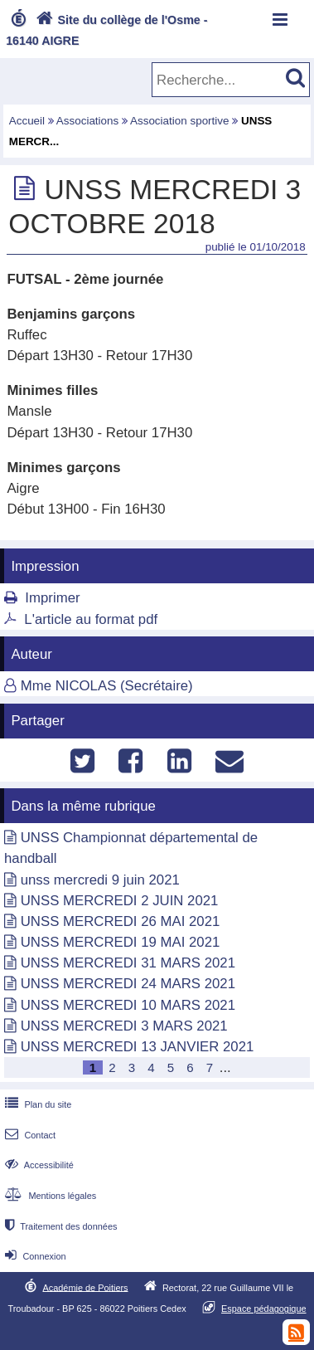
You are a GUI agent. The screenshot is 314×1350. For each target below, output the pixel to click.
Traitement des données (59, 1226)
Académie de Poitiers (85, 1287)
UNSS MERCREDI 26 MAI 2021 (120, 921)
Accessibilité (38, 1165)
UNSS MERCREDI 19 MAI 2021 (120, 942)
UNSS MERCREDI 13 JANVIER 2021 (137, 1047)
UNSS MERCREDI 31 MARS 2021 (128, 963)
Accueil (27, 121)
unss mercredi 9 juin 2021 (100, 880)
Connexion (33, 1256)
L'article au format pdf (90, 619)
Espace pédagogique (264, 1308)
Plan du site (36, 1104)
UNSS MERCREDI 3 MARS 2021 (124, 1026)
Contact (29, 1135)
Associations (87, 121)
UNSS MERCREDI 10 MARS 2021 (128, 1005)
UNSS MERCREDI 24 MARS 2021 (128, 984)
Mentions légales (49, 1196)
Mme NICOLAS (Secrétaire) (107, 686)
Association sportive (179, 121)
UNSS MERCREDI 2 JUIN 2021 (120, 901)
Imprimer (52, 598)
